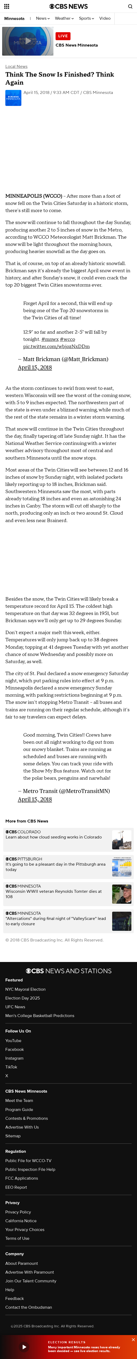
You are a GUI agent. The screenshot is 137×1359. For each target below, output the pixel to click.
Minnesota (14, 18)
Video (105, 18)
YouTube (13, 1041)
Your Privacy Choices (24, 1230)
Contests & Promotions (26, 1118)
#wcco (67, 339)
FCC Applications (21, 1178)
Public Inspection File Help (30, 1169)
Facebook (14, 1049)
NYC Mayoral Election (25, 989)
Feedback (14, 1298)
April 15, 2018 (35, 367)
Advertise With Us (22, 1127)
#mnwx (50, 339)
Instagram (14, 1058)
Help (9, 1290)
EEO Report (16, 1187)
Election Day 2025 (22, 998)
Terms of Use (17, 1238)
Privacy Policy (18, 1212)
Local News (16, 66)
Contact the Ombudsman (28, 1307)
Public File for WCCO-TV (28, 1161)
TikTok (11, 1067)
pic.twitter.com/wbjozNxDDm (56, 347)
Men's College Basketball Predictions (39, 1016)
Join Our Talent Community (30, 1281)
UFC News (15, 1007)
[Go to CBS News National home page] (68, 6)
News (43, 18)
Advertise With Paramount (29, 1272)
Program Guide (19, 1110)
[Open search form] (130, 6)
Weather (64, 18)
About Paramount (21, 1263)
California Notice (21, 1221)
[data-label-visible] (132, 1339)
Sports (86, 18)
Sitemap (13, 1136)
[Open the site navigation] (25, 6)
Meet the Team (19, 1100)
